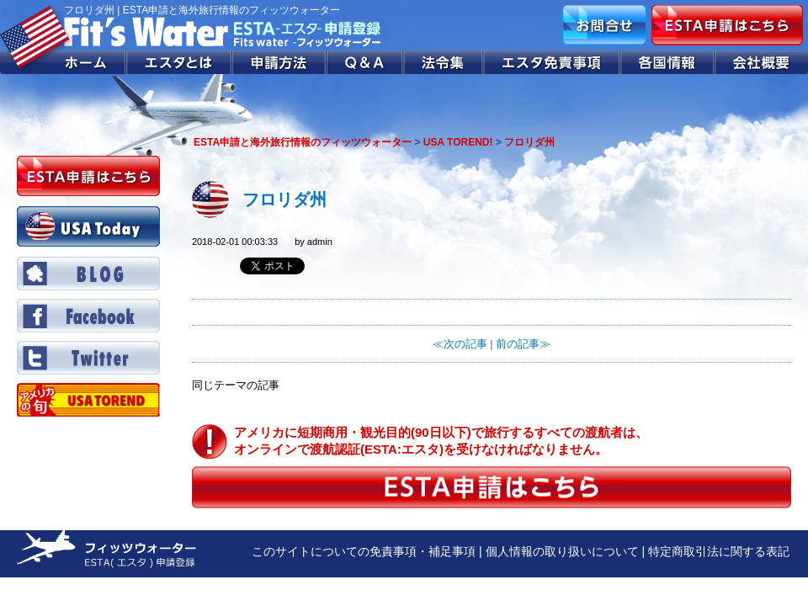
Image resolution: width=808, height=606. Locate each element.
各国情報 (667, 62)
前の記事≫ (523, 344)
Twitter (88, 358)
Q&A (365, 62)
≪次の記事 (460, 344)
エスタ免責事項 (552, 62)
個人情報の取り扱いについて (562, 551)
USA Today (88, 226)
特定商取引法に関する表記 (718, 551)
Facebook (88, 315)
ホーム (63, 62)
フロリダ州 (284, 199)
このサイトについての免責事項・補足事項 (364, 551)
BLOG (88, 273)
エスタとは (179, 62)
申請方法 (279, 62)
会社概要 (761, 62)
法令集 (444, 62)
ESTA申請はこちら (727, 25)
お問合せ (604, 25)
